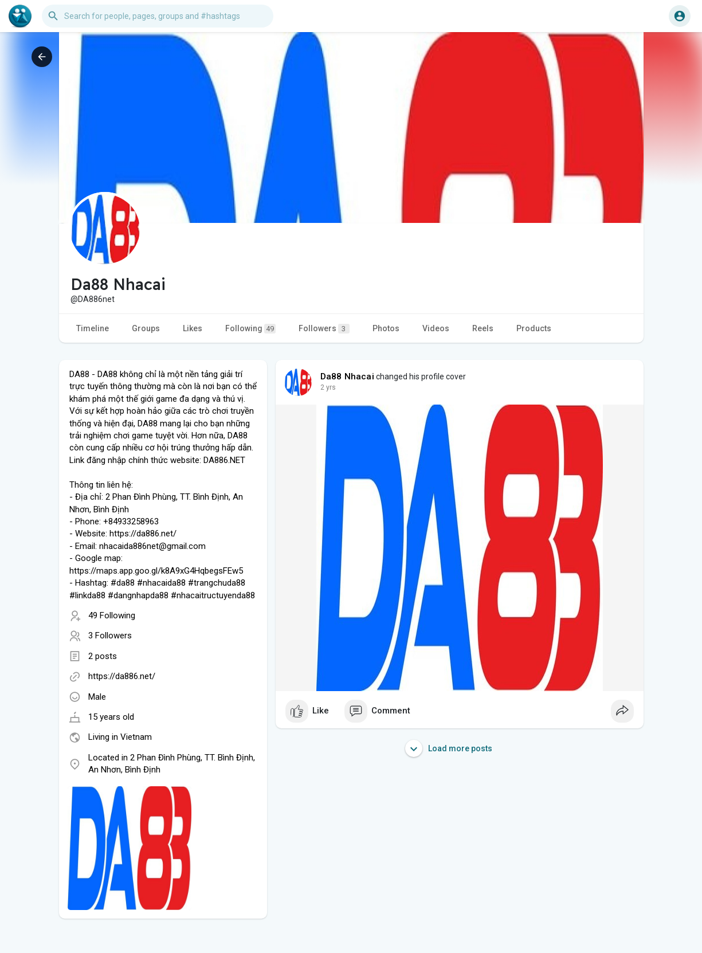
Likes (192, 328)
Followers (324, 329)
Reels (482, 328)
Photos (385, 328)
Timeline (92, 328)
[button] (157, 16)
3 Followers (110, 635)
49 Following (111, 615)
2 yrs (328, 387)
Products (533, 328)
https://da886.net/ (121, 676)
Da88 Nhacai (347, 376)
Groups (146, 328)
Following (250, 329)
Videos (435, 328)
